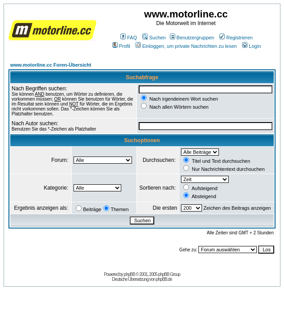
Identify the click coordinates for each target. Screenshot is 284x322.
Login (251, 46)
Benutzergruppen (192, 37)
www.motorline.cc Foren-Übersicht (50, 65)
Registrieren (235, 37)
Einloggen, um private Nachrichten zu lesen (186, 46)
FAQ (128, 37)
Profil (121, 46)
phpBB (129, 274)
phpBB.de (164, 279)
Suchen (153, 37)
